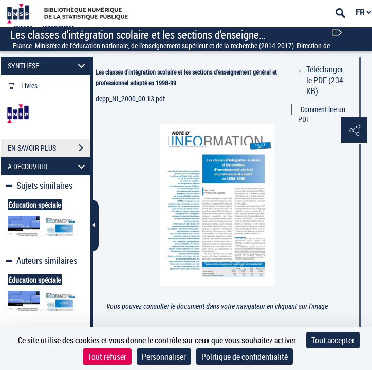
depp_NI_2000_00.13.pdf (130, 98)
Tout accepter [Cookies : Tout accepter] (333, 340)
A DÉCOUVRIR (48, 166)
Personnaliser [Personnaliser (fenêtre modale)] (164, 356)
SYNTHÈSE (48, 66)
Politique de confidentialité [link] (244, 356)
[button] (354, 130)
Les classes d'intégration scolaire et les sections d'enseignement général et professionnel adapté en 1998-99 (186, 77)
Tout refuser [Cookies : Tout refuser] (107, 356)
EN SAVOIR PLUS (49, 148)
